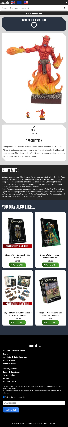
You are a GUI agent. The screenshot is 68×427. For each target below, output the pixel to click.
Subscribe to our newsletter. (16, 397)
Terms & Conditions (11, 372)
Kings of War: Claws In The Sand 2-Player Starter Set (17, 313)
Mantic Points (9, 360)
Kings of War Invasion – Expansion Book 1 (50, 256)
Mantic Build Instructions (14, 350)
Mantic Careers (9, 381)
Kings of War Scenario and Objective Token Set (50, 313)
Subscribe (11, 409)
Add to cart (17, 264)
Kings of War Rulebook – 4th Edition (17, 256)
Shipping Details (10, 368)
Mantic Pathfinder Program (15, 357)
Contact (6, 354)
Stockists (7, 378)
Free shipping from (34, 13)
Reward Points (9, 363)
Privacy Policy (9, 375)
